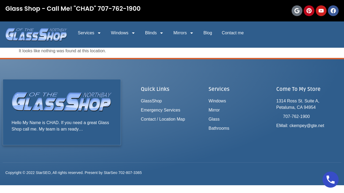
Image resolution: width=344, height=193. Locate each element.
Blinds (154, 33)
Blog (207, 33)
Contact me (233, 33)
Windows (123, 33)
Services (89, 33)
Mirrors (183, 33)
